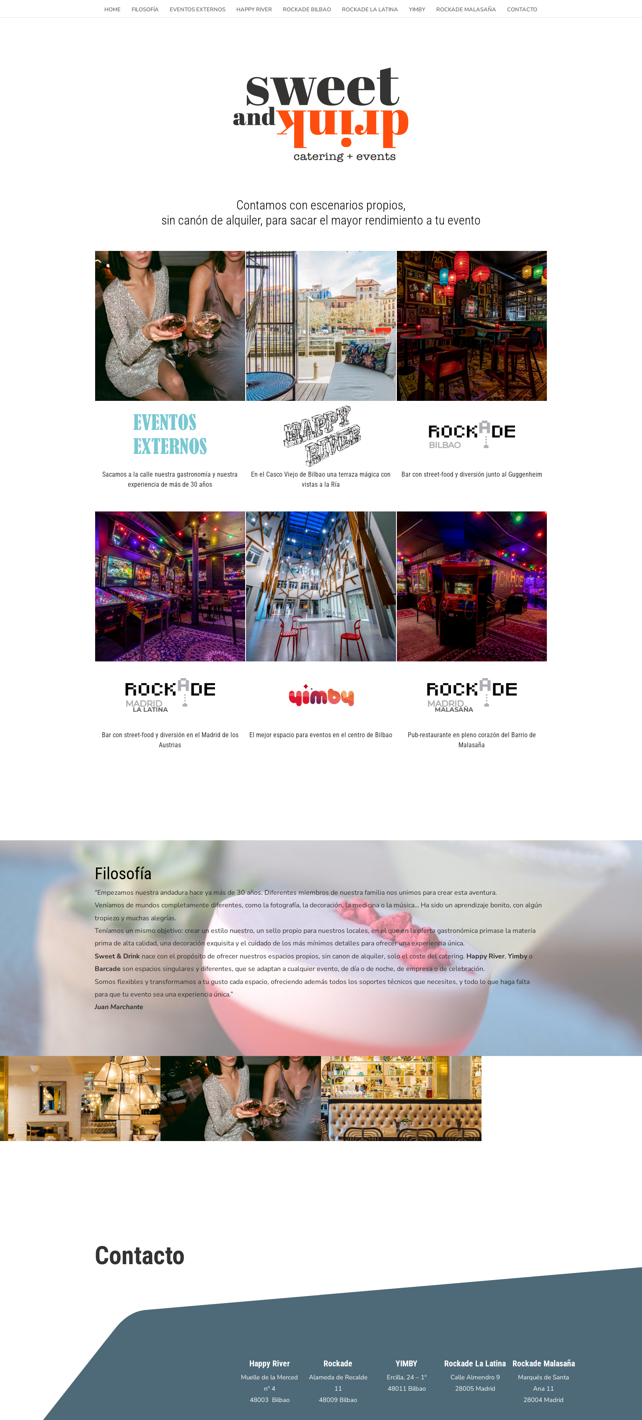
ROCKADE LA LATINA (370, 10)
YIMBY (417, 10)
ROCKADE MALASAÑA (466, 10)
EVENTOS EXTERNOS (197, 10)
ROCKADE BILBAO (307, 10)
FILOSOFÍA (145, 10)
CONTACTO (522, 10)
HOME (112, 10)
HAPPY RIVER (254, 10)
